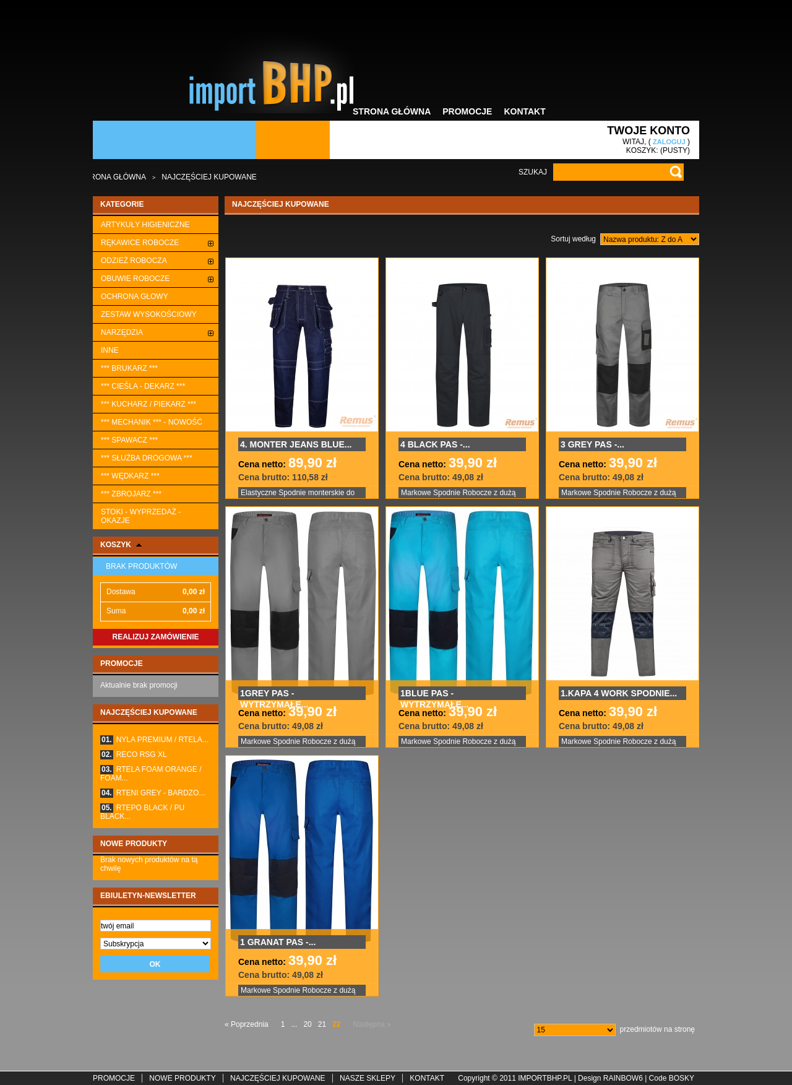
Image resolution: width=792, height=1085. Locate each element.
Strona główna (392, 111)
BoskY (681, 1078)
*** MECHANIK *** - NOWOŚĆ (151, 422)
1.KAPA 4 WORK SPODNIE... (619, 693)
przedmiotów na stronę (657, 1029)
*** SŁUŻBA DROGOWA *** (146, 458)
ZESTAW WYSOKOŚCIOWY (149, 314)
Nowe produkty (133, 843)
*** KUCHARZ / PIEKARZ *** (148, 404)
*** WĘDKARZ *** (130, 476)
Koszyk (115, 544)
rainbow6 (623, 1078)
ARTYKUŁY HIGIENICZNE (145, 224)
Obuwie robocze (135, 278)
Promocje (467, 111)
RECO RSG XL (133, 754)
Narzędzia (122, 332)
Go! (676, 172)
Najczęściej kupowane (148, 712)
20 (307, 1024)
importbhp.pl (545, 1078)
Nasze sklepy (367, 1078)
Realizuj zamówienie (156, 637)
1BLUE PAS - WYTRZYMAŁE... (434, 694)
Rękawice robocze (140, 242)
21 (322, 1024)
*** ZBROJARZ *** (131, 494)
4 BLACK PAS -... (435, 444)
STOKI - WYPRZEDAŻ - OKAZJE (141, 516)
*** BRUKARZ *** (129, 368)
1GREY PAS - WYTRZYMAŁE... (274, 694)
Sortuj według (573, 239)
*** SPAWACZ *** (129, 440)
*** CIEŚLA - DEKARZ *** (143, 386)
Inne (110, 350)
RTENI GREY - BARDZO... (152, 793)
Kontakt (524, 111)
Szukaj (533, 172)
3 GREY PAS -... (592, 444)
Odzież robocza (134, 260)
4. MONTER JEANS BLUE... (295, 444)
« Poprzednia (247, 1024)
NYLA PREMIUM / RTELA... (154, 739)
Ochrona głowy (134, 296)
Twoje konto (648, 130)
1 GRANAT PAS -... (278, 942)
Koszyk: (642, 150)
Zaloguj (669, 141)
